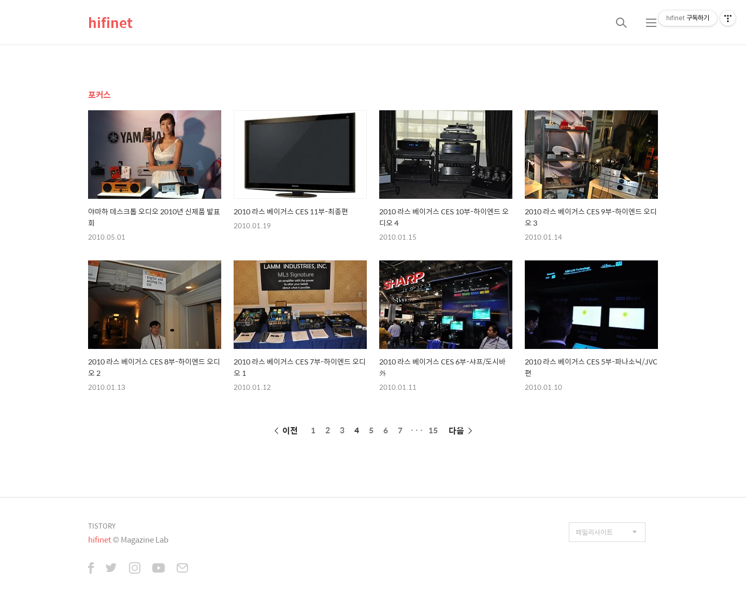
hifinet (110, 22)
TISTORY (102, 525)
